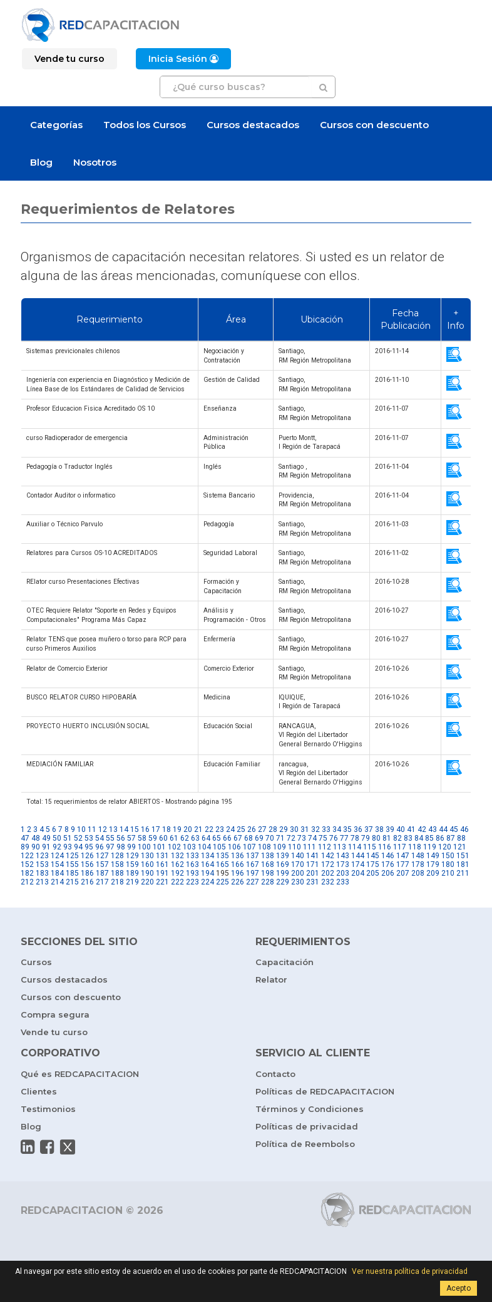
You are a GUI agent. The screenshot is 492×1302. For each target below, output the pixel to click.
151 (462, 855)
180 (447, 864)
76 (333, 838)
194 (207, 873)
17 (155, 829)
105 (219, 847)
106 (234, 847)
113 (339, 847)
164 (207, 864)
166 (237, 864)
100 (144, 847)
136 (237, 855)
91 (46, 847)
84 (418, 838)
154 (57, 864)
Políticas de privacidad (306, 1126)
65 (216, 838)
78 (355, 838)
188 (117, 873)
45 (453, 829)
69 (259, 838)
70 (269, 838)
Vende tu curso (54, 1032)
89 (25, 847)
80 (376, 838)
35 (347, 829)
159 (132, 864)
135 (222, 855)
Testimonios (48, 1109)
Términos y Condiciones (309, 1109)
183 (42, 873)
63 (195, 838)
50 (57, 838)
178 (417, 864)
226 (237, 882)
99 (131, 847)
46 (464, 829)
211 (462, 873)
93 (67, 847)
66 (227, 838)
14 (124, 829)
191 (162, 873)
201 (312, 873)
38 (379, 829)
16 (145, 829)
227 (252, 882)
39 (390, 829)
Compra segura (55, 1014)
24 (230, 829)
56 (120, 838)
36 (358, 829)
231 (312, 882)
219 (132, 882)
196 (237, 873)
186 (87, 873)
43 (432, 829)
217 (102, 882)
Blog (41, 162)
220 (147, 882)
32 (315, 829)
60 (163, 838)
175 (372, 864)
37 (368, 829)
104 (204, 847)
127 (102, 855)
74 (312, 838)
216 (87, 882)
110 (294, 847)
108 (264, 847)
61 (174, 838)
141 (312, 855)
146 (387, 855)
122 (27, 855)
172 (327, 864)
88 (461, 838)
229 (282, 882)
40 (400, 829)
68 (248, 838)
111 (309, 847)
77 (344, 838)
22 (209, 829)
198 (267, 873)
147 (402, 855)
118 (414, 847)
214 (57, 882)
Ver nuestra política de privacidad (410, 1271)
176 (387, 864)
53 (89, 838)
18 (166, 829)
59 (152, 838)
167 (252, 864)
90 (35, 847)
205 (372, 873)
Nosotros (94, 162)
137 (252, 855)
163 (192, 864)
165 (222, 864)
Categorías (56, 125)
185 (72, 873)
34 (336, 829)
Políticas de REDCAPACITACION (324, 1091)
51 (67, 838)
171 (312, 864)
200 (297, 873)
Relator (271, 979)
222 (177, 882)
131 (162, 855)
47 (25, 838)
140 (297, 855)
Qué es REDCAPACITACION (80, 1074)
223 (192, 882)
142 (327, 855)
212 (27, 882)
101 (159, 847)
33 (326, 829)
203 (342, 873)
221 (162, 882)
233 (342, 882)
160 (147, 864)
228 (267, 882)
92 (57, 847)
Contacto (275, 1074)
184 (57, 873)
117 (399, 847)
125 (72, 855)
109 (279, 847)
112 (324, 847)
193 (192, 873)
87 (450, 838)
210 (447, 873)
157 (102, 864)
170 (297, 864)
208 (417, 873)
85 (429, 838)
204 (357, 873)
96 (99, 847)
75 (323, 838)
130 (147, 855)
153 (42, 864)
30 (294, 829)
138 (267, 855)
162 (177, 864)
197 (252, 873)
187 (102, 873)
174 (357, 864)
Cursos (36, 962)
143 (342, 855)
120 (444, 847)
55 (110, 838)
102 (174, 847)
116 (384, 847)
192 (177, 873)
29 (283, 829)
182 (27, 873)
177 (402, 864)
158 (117, 864)
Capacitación (284, 962)
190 (147, 873)
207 (402, 873)
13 (113, 829)
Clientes (39, 1091)
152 (27, 864)
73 (301, 838)
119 (429, 847)
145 (372, 855)
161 (162, 864)
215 (72, 882)
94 (78, 847)
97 (110, 847)
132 (177, 855)
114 (354, 847)
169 (282, 864)
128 (117, 855)
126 (87, 855)
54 (99, 838)
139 (282, 855)
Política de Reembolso (305, 1144)
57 (131, 838)
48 (35, 838)
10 (81, 829)
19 (177, 829)
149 (432, 855)
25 (241, 829)
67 (237, 838)
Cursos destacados (253, 125)
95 (89, 847)
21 (198, 829)
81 (386, 838)
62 (184, 838)
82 (397, 838)
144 (357, 855)
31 (304, 829)
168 (267, 864)
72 (291, 838)
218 (117, 882)
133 (192, 855)
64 (206, 838)
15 (134, 829)
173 (342, 864)
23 (219, 829)
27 (262, 829)
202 (327, 873)
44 (443, 829)
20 (187, 829)
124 (57, 855)
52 (78, 838)
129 (132, 855)
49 (46, 838)
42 (422, 829)
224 (207, 882)
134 (207, 855)
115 (369, 847)
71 (280, 838)
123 (42, 855)
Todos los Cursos (144, 125)
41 (411, 829)
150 (447, 855)
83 (408, 838)
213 (42, 882)
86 (440, 838)
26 (251, 829)
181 (462, 864)
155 (72, 864)
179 (432, 864)
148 (417, 855)
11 (92, 829)
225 (222, 882)
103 (189, 847)
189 (132, 873)
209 (432, 873)
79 (365, 838)
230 (297, 882)
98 (120, 847)
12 (102, 829)
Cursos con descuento (374, 125)
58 (142, 838)
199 (282, 873)
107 (249, 847)
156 (87, 864)
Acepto (458, 1288)
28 (273, 829)
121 (459, 847)
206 (387, 873)
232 (327, 882)
